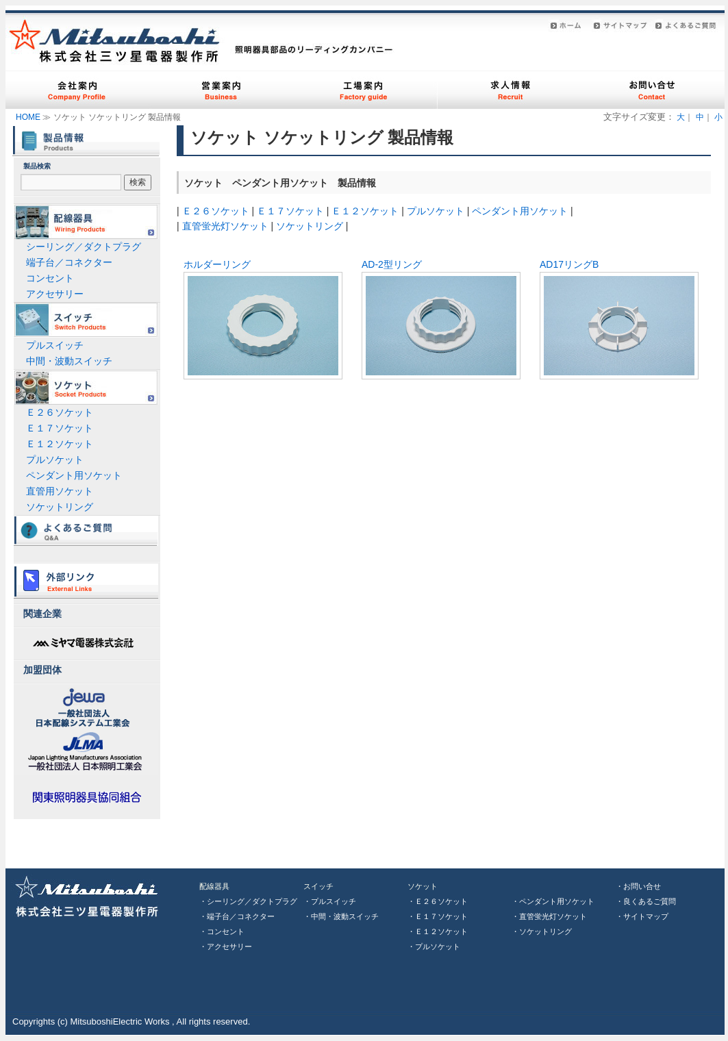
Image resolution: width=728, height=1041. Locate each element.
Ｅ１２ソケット (365, 210)
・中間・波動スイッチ (341, 916)
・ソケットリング (542, 931)
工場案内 (365, 90)
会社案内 (77, 90)
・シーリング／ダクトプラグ (248, 901)
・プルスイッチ (329, 901)
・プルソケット (433, 946)
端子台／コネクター (69, 262)
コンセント (50, 278)
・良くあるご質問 (646, 901)
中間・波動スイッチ (69, 360)
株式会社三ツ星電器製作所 (115, 40)
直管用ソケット (59, 491)
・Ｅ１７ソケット (437, 916)
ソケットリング (309, 226)
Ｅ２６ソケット (215, 210)
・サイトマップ (642, 916)
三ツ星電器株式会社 (91, 895)
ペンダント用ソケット (520, 210)
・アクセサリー (225, 946)
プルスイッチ (55, 345)
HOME (28, 117)
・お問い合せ (638, 886)
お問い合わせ (653, 90)
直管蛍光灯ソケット (225, 226)
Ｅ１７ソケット (290, 210)
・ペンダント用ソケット (553, 901)
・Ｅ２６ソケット (437, 901)
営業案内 (221, 90)
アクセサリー (55, 293)
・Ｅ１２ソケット (437, 931)
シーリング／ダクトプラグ (83, 246)
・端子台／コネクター (237, 916)
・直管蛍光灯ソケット (549, 916)
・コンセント (221, 931)
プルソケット (435, 210)
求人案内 (509, 90)
